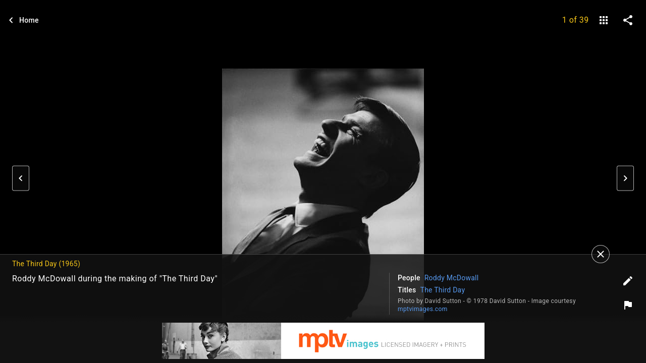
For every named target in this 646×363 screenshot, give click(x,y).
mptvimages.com (423, 309)
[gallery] (603, 20)
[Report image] (628, 305)
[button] (20, 178)
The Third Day (442, 290)
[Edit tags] (628, 281)
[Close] (600, 254)
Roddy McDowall (451, 278)
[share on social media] (628, 20)
